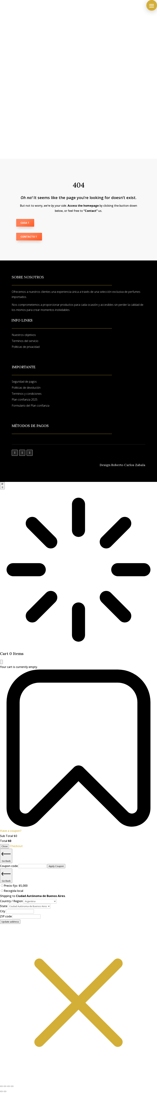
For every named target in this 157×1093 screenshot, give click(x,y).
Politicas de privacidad (26, 347)
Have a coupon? (10, 831)
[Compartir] (8, 1086)
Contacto (28, 236)
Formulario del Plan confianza (30, 405)
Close (4, 846)
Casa (24, 222)
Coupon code (9, 866)
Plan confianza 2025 (24, 399)
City (3, 911)
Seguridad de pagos (24, 382)
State (4, 906)
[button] (151, 5)
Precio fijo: (15, 886)
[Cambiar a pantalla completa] (5, 1086)
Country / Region (12, 901)
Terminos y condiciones (27, 394)
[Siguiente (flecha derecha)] (5, 1091)
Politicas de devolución (26, 388)
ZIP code (6, 916)
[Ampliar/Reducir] (1, 1086)
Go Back (6, 856)
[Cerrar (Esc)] (12, 1086)
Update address (10, 921)
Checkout (16, 846)
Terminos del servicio (25, 341)
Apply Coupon (56, 866)
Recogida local (13, 891)
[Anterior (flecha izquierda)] (1, 1091)
